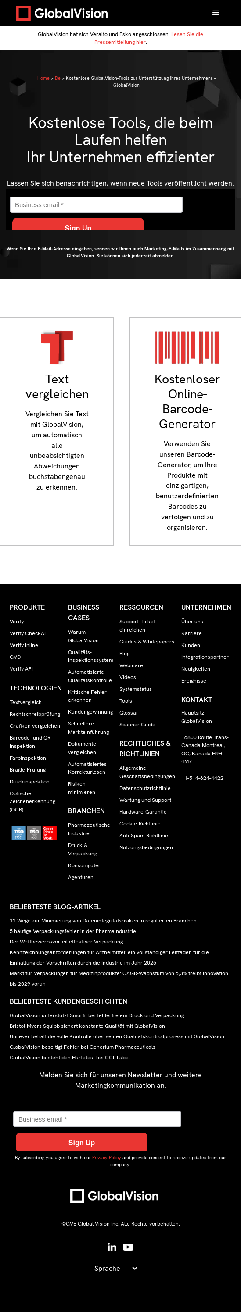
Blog (124, 653)
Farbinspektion (28, 757)
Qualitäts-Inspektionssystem (90, 656)
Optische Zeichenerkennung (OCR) (32, 801)
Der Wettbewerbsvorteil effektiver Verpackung (66, 941)
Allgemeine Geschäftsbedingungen (147, 772)
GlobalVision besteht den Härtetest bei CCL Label (70, 1057)
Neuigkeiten (195, 668)
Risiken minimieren (81, 788)
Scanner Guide (137, 724)
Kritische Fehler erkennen (87, 696)
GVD (15, 657)
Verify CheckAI (28, 633)
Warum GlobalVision (83, 636)
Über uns (192, 621)
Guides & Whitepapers (146, 641)
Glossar (128, 712)
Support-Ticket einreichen (137, 625)
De (58, 78)
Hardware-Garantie (143, 811)
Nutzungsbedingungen (146, 847)
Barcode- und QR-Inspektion (31, 742)
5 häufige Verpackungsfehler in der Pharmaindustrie (73, 931)
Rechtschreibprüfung (35, 714)
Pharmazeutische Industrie (89, 829)
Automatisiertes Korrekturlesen (87, 768)
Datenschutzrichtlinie (145, 788)
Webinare (131, 665)
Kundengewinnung (90, 711)
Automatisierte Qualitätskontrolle (90, 676)
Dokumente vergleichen (82, 748)
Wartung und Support (145, 800)
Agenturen (81, 877)
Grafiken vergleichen (35, 725)
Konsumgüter (84, 865)
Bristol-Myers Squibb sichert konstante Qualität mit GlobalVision (87, 1025)
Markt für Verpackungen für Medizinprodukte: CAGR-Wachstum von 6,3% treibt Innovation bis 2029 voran (119, 978)
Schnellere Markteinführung (88, 728)
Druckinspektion (30, 781)
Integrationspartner (205, 657)
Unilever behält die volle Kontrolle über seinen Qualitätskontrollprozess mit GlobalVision (117, 1036)
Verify (17, 621)
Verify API (21, 668)
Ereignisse (193, 680)
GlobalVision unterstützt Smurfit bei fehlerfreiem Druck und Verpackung (97, 1015)
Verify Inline (24, 645)
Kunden (190, 645)
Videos (127, 677)
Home (43, 78)
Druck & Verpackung (82, 849)
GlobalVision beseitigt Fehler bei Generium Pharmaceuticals (82, 1047)
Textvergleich (26, 702)
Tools (125, 700)
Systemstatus (135, 689)
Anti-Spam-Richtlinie (143, 835)
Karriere (191, 633)
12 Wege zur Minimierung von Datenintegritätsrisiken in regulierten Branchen (103, 921)
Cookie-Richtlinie (140, 823)
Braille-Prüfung (28, 769)
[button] (216, 13)
